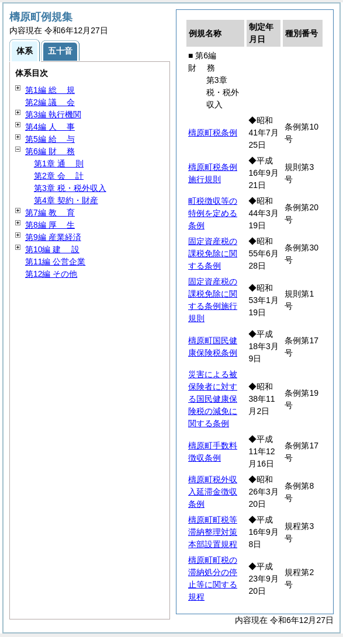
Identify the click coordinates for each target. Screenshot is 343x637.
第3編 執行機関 (53, 114)
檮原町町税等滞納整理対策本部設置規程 (212, 532)
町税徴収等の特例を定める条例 (212, 213)
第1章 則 (59, 163)
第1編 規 (50, 90)
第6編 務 (50, 151)
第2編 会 (50, 102)
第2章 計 (59, 175)
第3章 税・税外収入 (70, 188)
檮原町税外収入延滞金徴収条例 (212, 492)
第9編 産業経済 (53, 237)
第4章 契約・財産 (66, 200)
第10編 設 (52, 249)
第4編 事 (50, 126)
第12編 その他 (51, 274)
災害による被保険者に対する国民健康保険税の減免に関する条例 (212, 399)
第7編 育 (50, 212)
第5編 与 (50, 139)
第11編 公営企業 (55, 261)
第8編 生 (50, 224)
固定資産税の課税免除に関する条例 (212, 253)
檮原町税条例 (212, 132)
